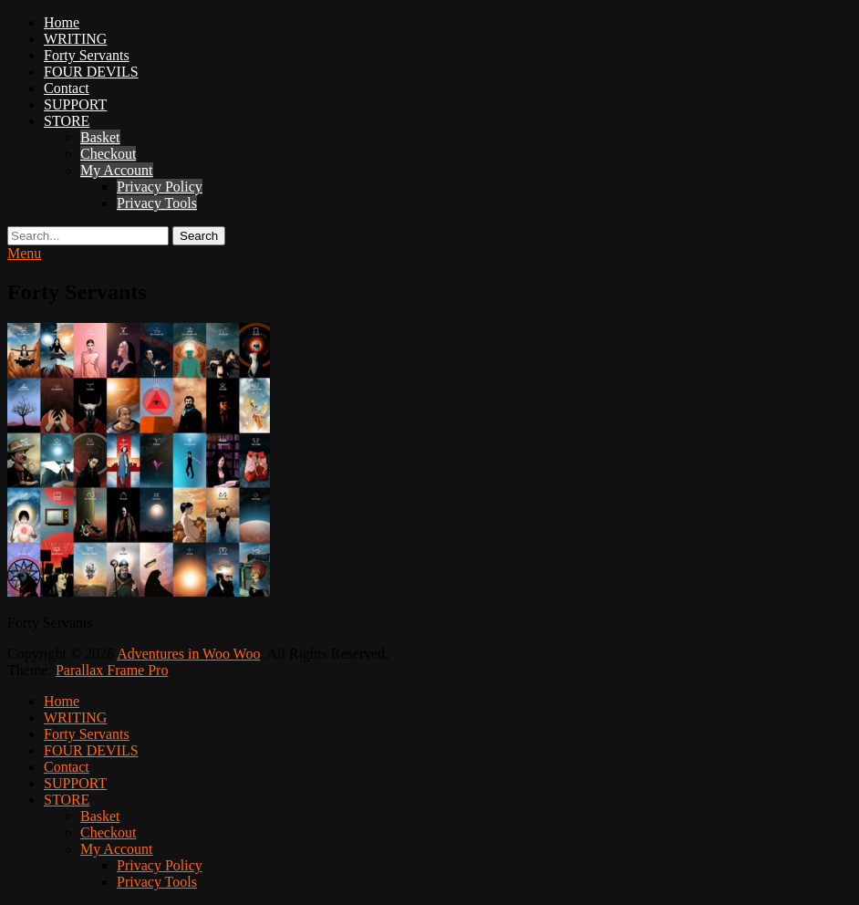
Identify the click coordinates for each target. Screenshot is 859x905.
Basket (100, 137)
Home (61, 22)
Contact (66, 88)
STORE (66, 121)
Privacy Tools (157, 203)
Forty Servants (86, 55)
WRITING (75, 39)
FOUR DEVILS (91, 71)
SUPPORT (75, 104)
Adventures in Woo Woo (188, 653)
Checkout (108, 153)
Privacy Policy (159, 186)
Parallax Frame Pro (112, 670)
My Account (116, 170)
